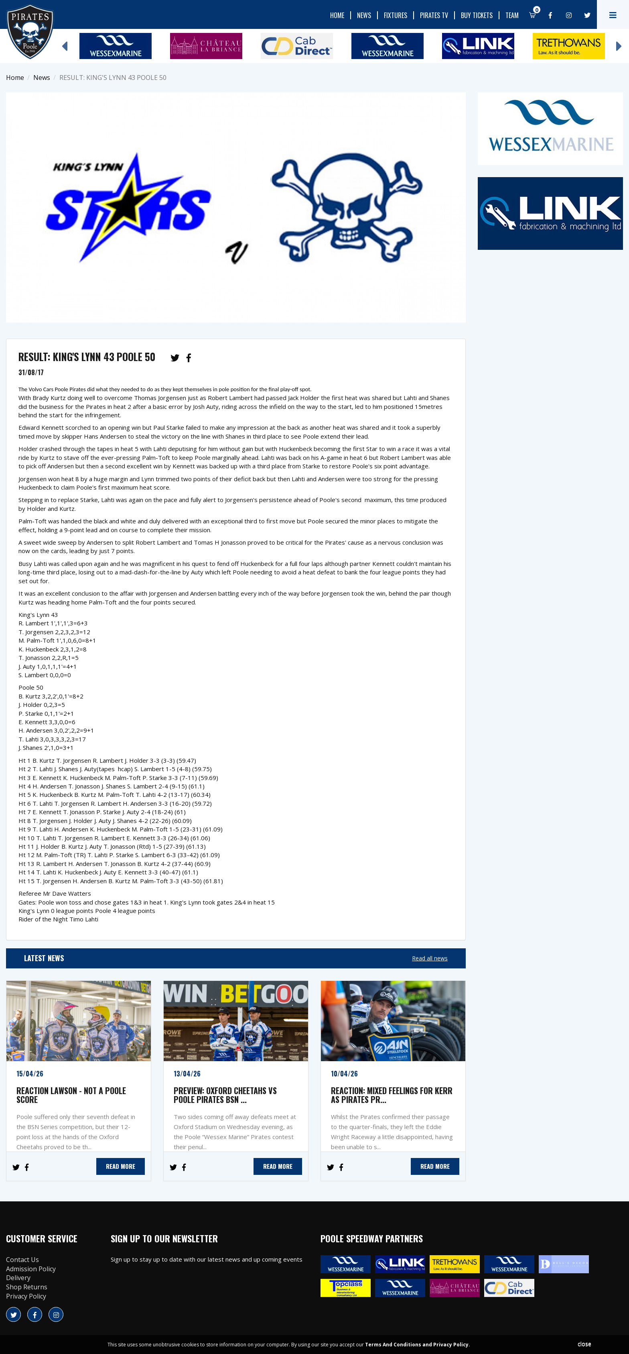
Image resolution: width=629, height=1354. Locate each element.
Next (619, 42)
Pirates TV (434, 15)
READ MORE (120, 1166)
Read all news (430, 958)
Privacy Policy (26, 1296)
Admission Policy (31, 1268)
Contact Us (22, 1259)
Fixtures (395, 15)
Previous (64, 42)
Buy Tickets (477, 15)
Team (512, 15)
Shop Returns (26, 1287)
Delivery (18, 1277)
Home (337, 15)
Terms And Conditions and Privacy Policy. (417, 1344)
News (364, 15)
